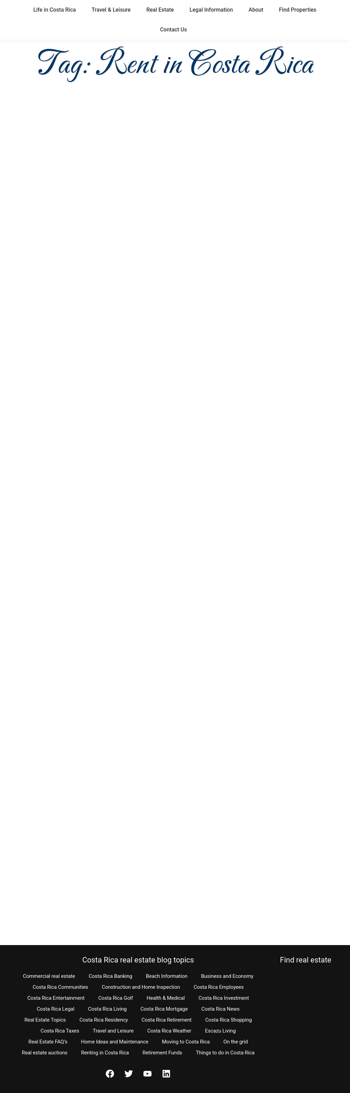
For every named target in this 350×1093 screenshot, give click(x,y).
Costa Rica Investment (224, 998)
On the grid (236, 1042)
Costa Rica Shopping (228, 1020)
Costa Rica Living (107, 1009)
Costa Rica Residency (103, 1020)
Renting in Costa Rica (105, 1053)
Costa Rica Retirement (166, 1020)
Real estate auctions (44, 1053)
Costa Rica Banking (110, 976)
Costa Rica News (220, 1009)
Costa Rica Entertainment (56, 998)
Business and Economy (227, 976)
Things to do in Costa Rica (225, 1053)
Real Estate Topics (45, 1020)
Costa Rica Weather (169, 1031)
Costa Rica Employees (219, 987)
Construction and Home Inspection (141, 987)
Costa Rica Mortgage (164, 1009)
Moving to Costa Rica (186, 1042)
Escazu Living (220, 1031)
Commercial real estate (49, 976)
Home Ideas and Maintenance (114, 1042)
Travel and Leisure (113, 1031)
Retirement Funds (162, 1053)
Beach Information (167, 976)
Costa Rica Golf (115, 998)
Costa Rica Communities (60, 987)
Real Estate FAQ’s (47, 1042)
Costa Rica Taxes (60, 1031)
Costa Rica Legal (55, 1009)
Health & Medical (166, 998)
